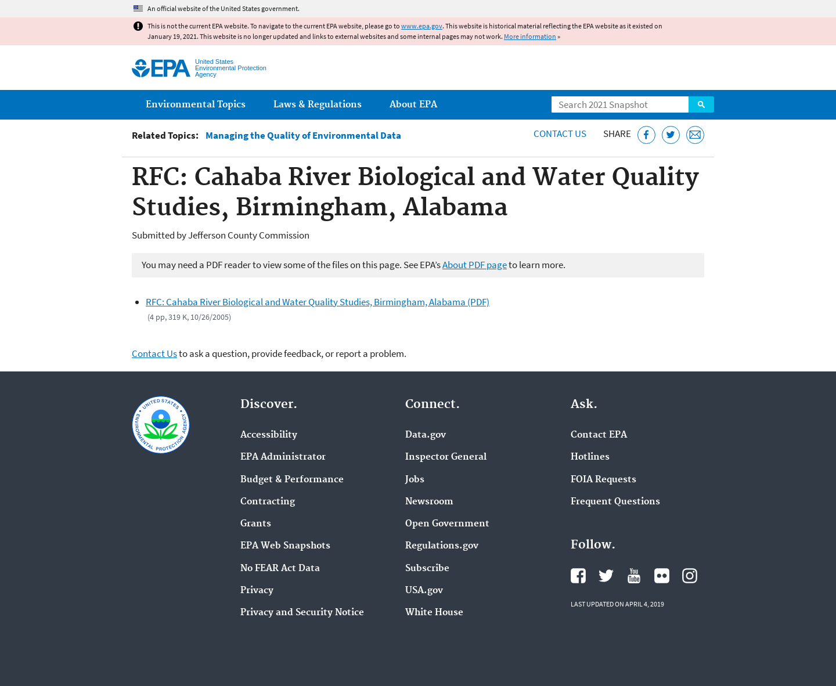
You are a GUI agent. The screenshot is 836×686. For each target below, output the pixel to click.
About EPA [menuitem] (413, 104)
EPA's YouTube (634, 575)
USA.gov (424, 591)
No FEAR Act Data (280, 569)
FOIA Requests (603, 480)
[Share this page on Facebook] (646, 135)
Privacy (256, 591)
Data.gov (425, 435)
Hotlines (590, 457)
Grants (255, 524)
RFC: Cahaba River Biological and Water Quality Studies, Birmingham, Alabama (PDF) (317, 301)
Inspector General (446, 457)
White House (434, 613)
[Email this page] (695, 135)
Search (701, 104)
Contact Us (560, 133)
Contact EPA (599, 435)
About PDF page (474, 264)
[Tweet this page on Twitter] (671, 135)
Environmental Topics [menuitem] (196, 104)
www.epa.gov (421, 25)
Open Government (447, 524)
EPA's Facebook (578, 575)
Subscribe (427, 569)
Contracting (267, 502)
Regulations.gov (441, 546)
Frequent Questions (615, 502)
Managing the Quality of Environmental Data (303, 135)
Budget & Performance (292, 480)
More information (530, 36)
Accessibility (268, 435)
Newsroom (429, 502)
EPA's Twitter (606, 575)
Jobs (414, 480)
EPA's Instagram (689, 575)
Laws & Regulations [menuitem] (317, 104)
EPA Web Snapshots (285, 546)
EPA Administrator (283, 457)
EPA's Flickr (661, 575)
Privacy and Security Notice (302, 613)
